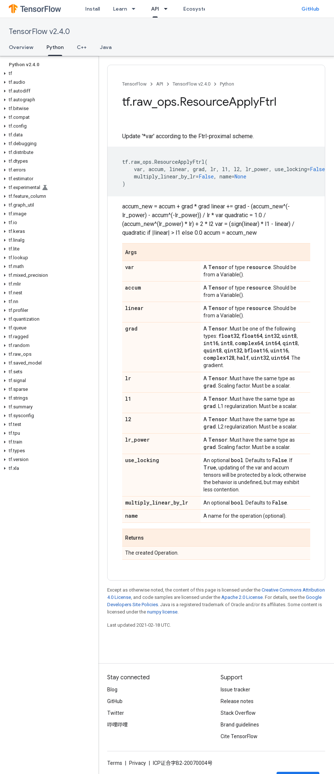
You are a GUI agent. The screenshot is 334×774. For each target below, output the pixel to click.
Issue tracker (235, 689)
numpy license (162, 612)
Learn (120, 8)
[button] (47, 73)
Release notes (237, 701)
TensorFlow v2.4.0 (39, 31)
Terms (114, 763)
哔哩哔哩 (117, 725)
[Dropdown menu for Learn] (136, 9)
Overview (21, 47)
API (159, 84)
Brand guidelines (240, 725)
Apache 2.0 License (242, 597)
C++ (82, 47)
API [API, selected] (155, 8)
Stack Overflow (238, 713)
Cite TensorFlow (239, 736)
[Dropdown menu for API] (168, 9)
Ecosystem (197, 8)
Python (227, 84)
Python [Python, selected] (55, 47)
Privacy (137, 763)
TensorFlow (134, 84)
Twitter (115, 713)
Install (92, 8)
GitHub (310, 8)
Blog (112, 689)
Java (106, 47)
